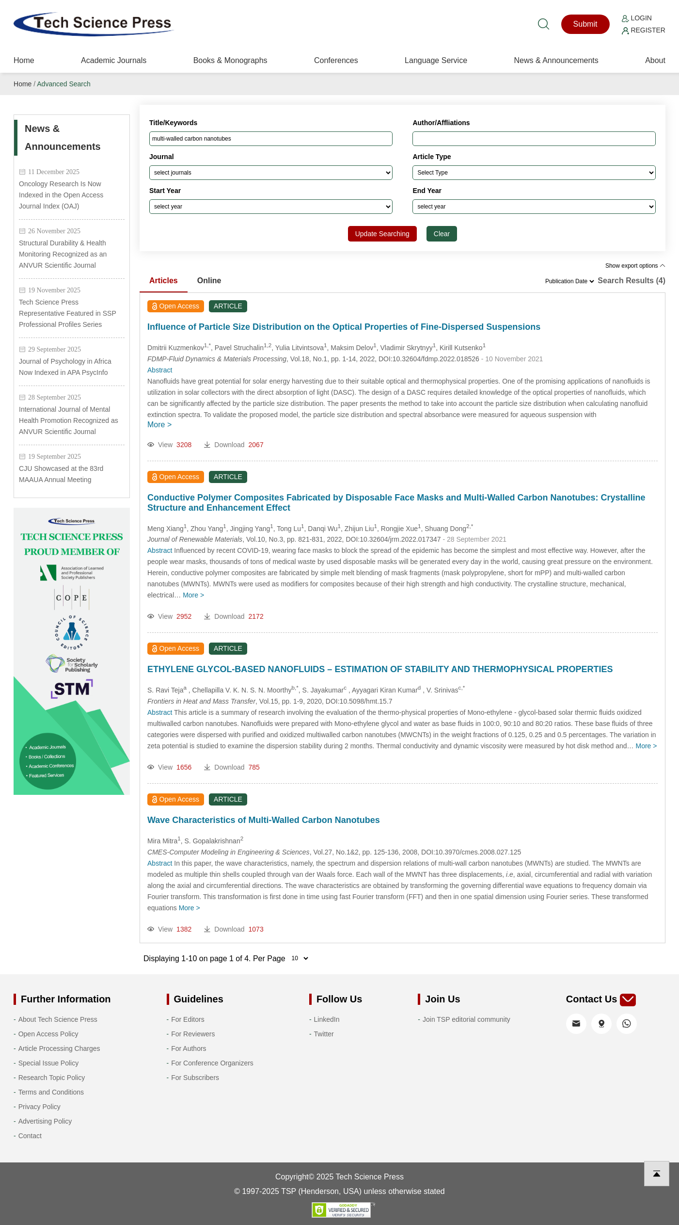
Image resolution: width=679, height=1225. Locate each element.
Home (24, 60)
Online (209, 280)
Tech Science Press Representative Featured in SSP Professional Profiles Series (67, 313)
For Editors (187, 1019)
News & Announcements (556, 60)
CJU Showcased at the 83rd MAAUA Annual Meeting (61, 474)
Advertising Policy (45, 1121)
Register (643, 30)
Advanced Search (64, 84)
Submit (585, 24)
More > (159, 424)
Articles (163, 280)
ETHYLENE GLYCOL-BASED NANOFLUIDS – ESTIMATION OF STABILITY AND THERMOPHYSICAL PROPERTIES (380, 669)
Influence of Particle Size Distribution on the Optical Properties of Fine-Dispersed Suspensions (343, 327)
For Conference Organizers (212, 1063)
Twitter (324, 1034)
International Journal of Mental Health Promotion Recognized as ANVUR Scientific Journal (68, 420)
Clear (442, 234)
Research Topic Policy (51, 1077)
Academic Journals (113, 60)
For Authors (188, 1048)
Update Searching (382, 234)
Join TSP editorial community (466, 1019)
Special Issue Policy (48, 1063)
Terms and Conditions (51, 1092)
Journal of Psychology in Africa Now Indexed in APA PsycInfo (65, 366)
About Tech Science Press (57, 1019)
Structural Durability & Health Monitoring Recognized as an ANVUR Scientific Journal (63, 254)
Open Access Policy (48, 1034)
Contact (30, 1136)
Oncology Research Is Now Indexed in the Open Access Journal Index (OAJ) (61, 195)
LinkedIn (327, 1019)
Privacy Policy (39, 1107)
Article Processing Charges (59, 1048)
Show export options (635, 265)
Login (637, 18)
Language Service (436, 60)
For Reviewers (193, 1034)
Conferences (336, 60)
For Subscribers (195, 1077)
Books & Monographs (230, 60)
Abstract (159, 370)
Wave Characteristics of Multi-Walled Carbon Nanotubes (263, 820)
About (655, 60)
